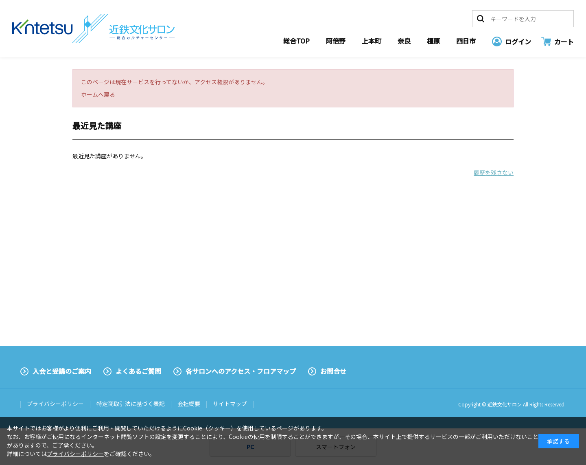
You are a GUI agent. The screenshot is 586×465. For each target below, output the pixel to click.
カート (564, 41)
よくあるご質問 (138, 371)
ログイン (518, 41)
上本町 (371, 41)
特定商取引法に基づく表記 (130, 404)
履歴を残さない (494, 172)
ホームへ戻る (98, 94)
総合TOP (296, 41)
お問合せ (333, 371)
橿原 (433, 41)
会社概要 (188, 404)
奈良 (404, 41)
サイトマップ (230, 404)
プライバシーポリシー (55, 404)
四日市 (466, 41)
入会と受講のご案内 (62, 371)
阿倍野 (335, 41)
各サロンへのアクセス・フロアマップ (241, 371)
